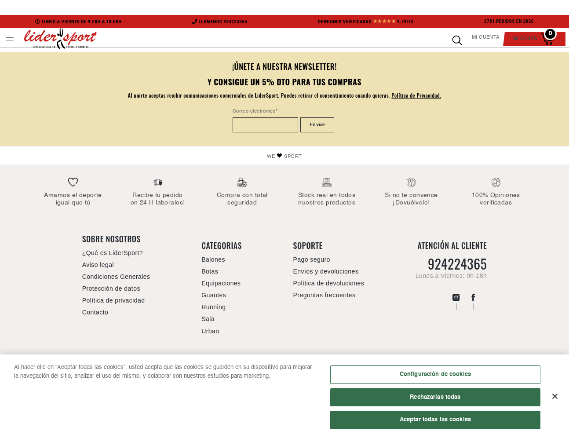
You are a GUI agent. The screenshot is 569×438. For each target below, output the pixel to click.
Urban (210, 331)
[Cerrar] (555, 397)
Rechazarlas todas (435, 398)
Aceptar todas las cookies (435, 420)
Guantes (213, 295)
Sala (208, 318)
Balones (213, 259)
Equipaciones (221, 283)
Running (213, 306)
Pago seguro (311, 259)
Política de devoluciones (329, 283)
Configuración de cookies (435, 375)
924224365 (457, 263)
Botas (209, 271)
